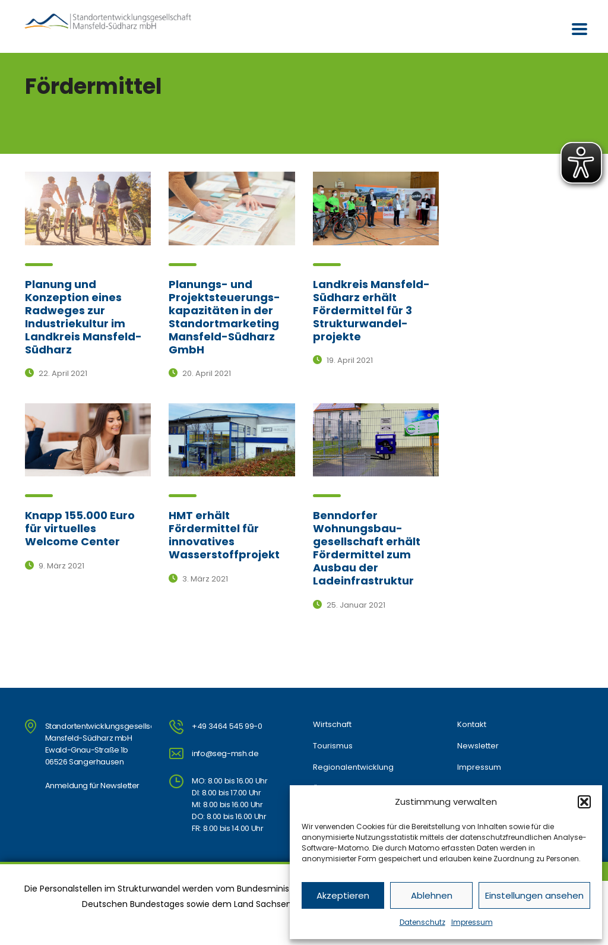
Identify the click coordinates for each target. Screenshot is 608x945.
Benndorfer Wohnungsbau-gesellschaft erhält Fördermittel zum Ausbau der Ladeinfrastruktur (366, 548)
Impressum (472, 922)
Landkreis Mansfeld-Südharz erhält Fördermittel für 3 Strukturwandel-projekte (371, 310)
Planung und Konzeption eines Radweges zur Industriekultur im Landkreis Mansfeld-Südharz (83, 317)
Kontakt (471, 724)
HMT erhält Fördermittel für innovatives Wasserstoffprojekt (224, 535)
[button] (584, 802)
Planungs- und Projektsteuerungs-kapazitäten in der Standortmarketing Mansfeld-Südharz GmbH (224, 317)
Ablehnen (431, 895)
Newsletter (478, 746)
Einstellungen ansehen (534, 895)
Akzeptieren (342, 895)
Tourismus (333, 746)
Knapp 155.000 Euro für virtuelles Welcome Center (80, 528)
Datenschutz (422, 922)
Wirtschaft (332, 724)
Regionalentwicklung (353, 767)
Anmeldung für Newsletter (92, 785)
